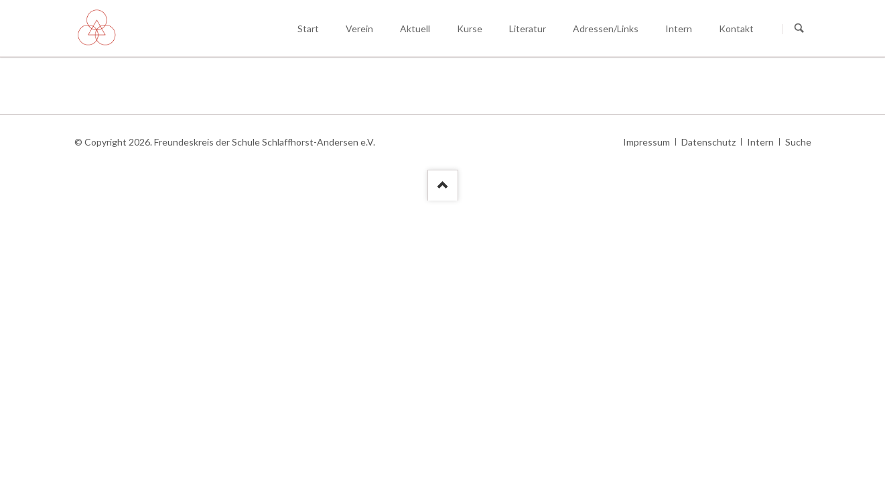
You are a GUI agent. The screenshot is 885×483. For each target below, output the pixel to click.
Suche (798, 142)
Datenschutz (708, 142)
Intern (760, 142)
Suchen (799, 28)
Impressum (646, 142)
